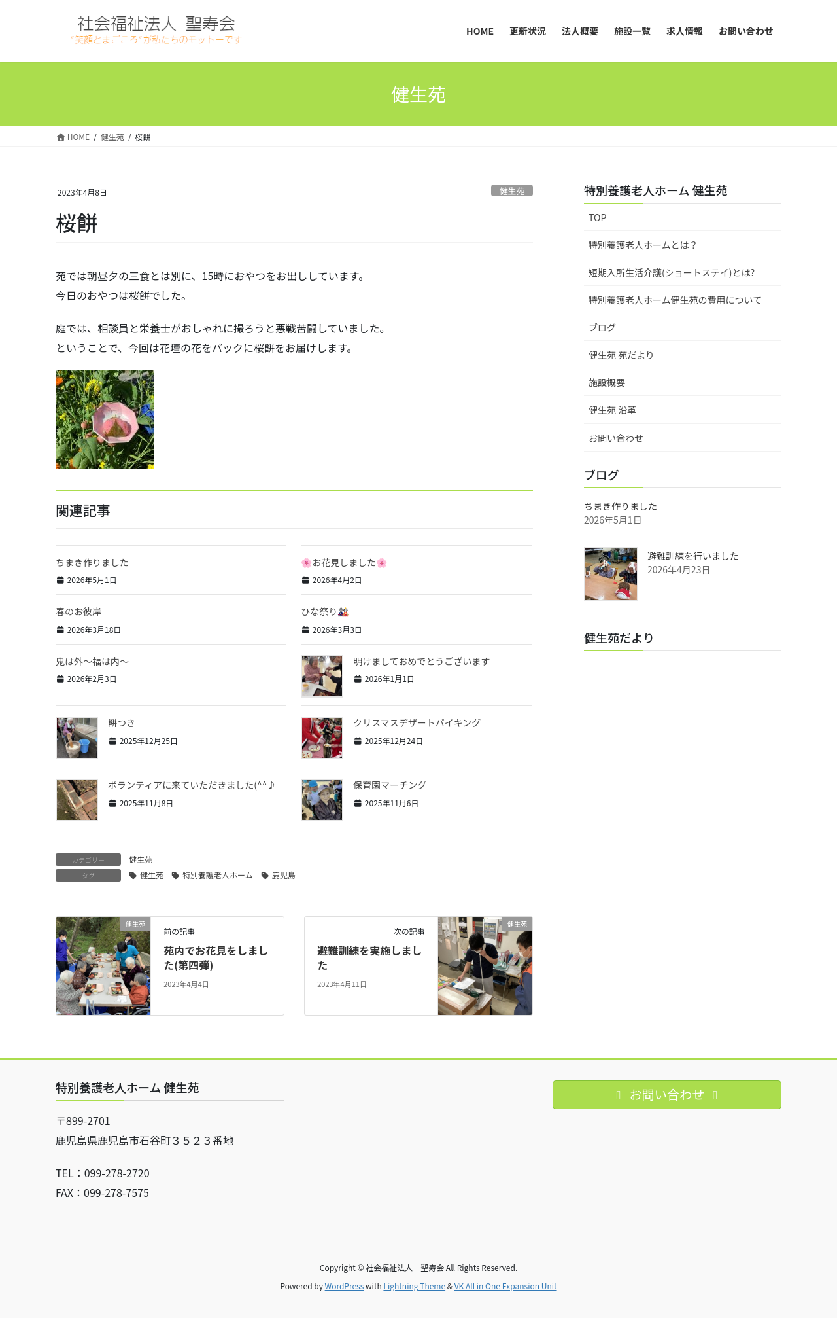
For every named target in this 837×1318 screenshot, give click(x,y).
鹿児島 (284, 874)
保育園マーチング (389, 784)
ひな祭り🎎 (325, 611)
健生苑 (512, 191)
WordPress (344, 1285)
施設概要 (607, 382)
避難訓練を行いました (693, 555)
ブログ (602, 327)
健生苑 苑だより (622, 354)
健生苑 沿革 (612, 409)
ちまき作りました (92, 562)
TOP (597, 217)
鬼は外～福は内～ (92, 661)
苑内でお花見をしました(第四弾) (215, 957)
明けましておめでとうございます (421, 661)
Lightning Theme (414, 1285)
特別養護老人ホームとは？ (643, 244)
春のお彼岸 (78, 611)
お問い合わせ (616, 437)
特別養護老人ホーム (217, 874)
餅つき (121, 722)
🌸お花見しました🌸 (344, 562)
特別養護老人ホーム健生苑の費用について (675, 299)
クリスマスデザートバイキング (417, 722)
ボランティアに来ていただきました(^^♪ (192, 784)
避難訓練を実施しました (369, 957)
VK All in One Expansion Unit (505, 1285)
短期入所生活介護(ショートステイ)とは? (672, 272)
